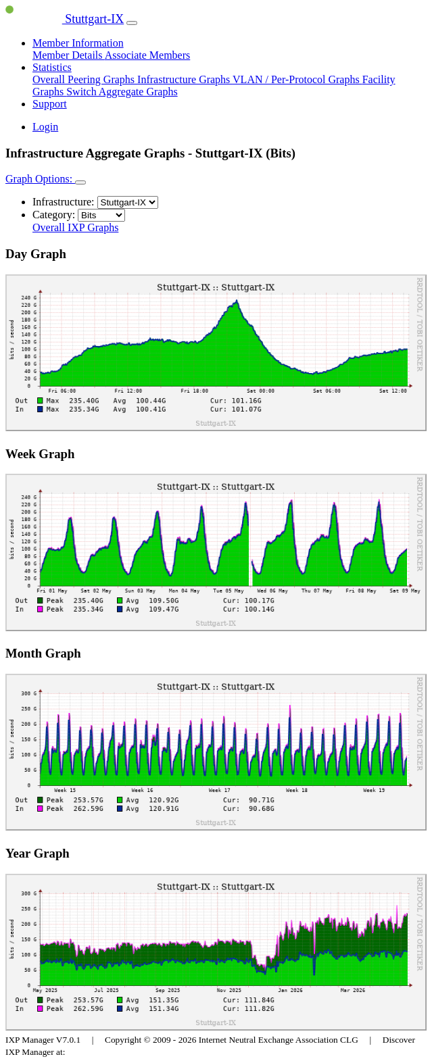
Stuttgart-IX (64, 19)
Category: (53, 214)
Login (45, 126)
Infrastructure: (63, 201)
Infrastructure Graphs (185, 79)
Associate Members (148, 55)
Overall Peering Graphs (84, 79)
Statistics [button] (52, 67)
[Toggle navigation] (131, 23)
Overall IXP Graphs (75, 227)
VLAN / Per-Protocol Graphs (297, 79)
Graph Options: (40, 178)
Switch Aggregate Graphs (121, 91)
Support (49, 103)
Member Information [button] (78, 43)
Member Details (68, 55)
